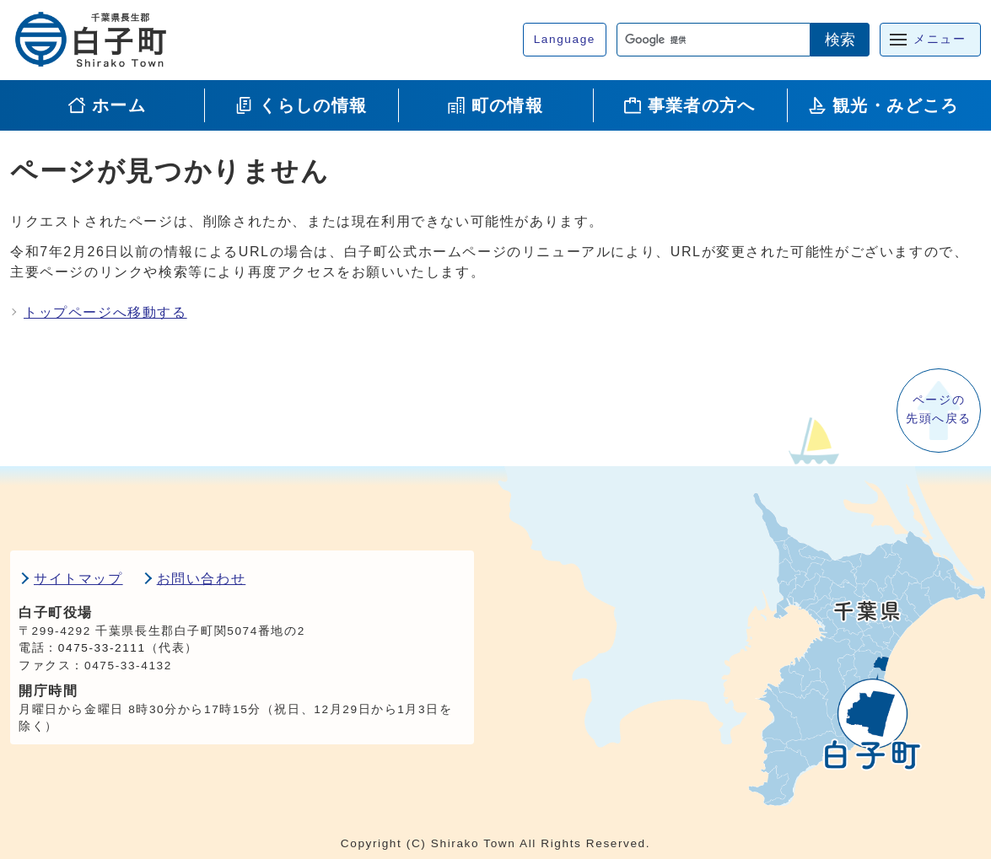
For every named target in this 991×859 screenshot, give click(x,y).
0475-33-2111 (102, 648)
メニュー (939, 39)
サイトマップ (78, 579)
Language (564, 39)
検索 (840, 39)
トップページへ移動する (105, 312)
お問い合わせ (201, 579)
